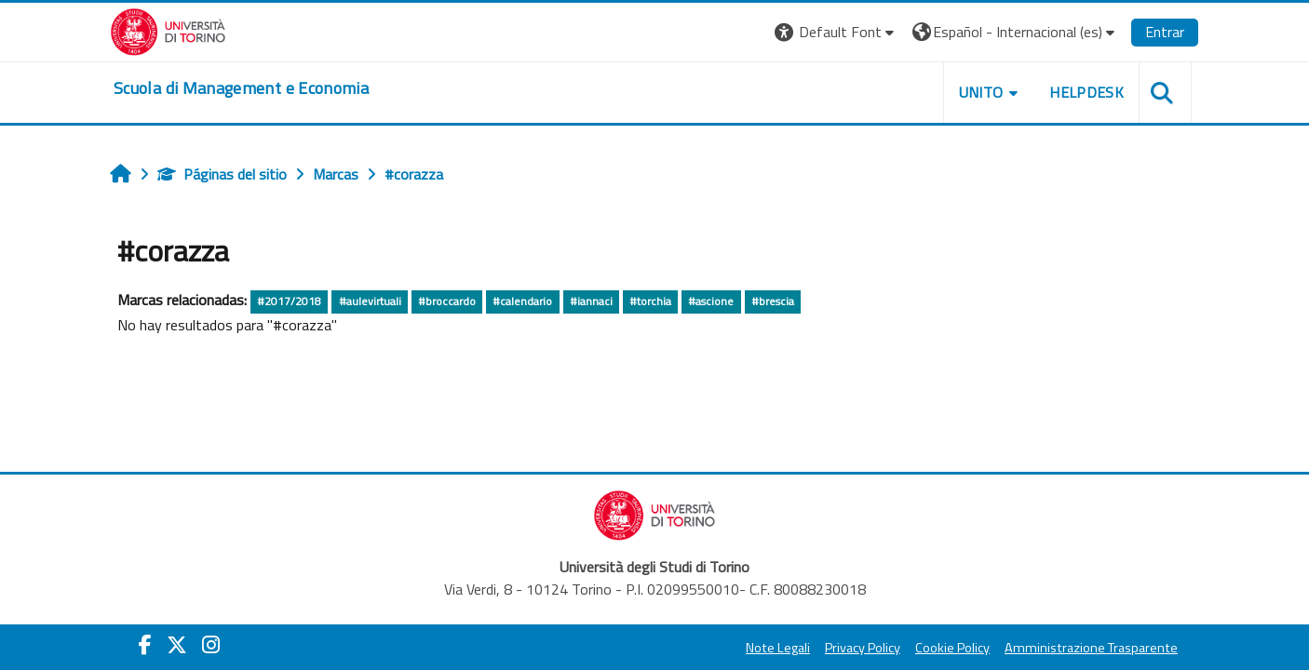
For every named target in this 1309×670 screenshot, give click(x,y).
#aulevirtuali (370, 301)
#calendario (522, 301)
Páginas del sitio (222, 174)
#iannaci (591, 301)
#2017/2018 (289, 301)
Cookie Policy (952, 647)
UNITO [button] (981, 92)
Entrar (1164, 31)
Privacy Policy (862, 647)
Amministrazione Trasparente (1091, 647)
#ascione (711, 301)
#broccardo (447, 301)
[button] (836, 32)
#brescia (772, 301)
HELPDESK (1086, 92)
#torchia (650, 301)
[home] (241, 88)
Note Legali (778, 647)
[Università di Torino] (168, 30)
